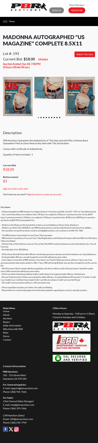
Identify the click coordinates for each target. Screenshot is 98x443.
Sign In (56, 10)
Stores (6, 336)
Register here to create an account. (44, 194)
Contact (7, 339)
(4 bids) (43, 59)
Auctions (7, 318)
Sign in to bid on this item (15, 188)
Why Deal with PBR (13, 329)
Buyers (6, 321)
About (6, 314)
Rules (5, 332)
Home (6, 311)
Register (76, 10)
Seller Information (12, 325)
